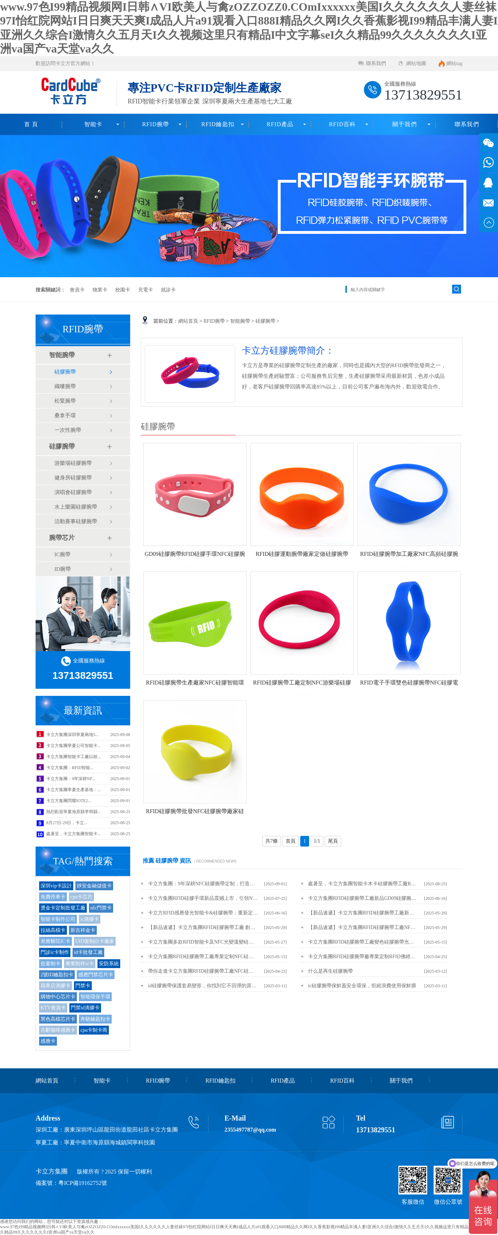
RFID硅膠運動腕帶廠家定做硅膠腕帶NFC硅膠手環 (302, 562)
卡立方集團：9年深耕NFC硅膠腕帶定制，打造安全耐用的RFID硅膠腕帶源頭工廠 (203, 883)
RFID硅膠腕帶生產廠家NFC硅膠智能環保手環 (195, 691)
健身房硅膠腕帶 (73, 477)
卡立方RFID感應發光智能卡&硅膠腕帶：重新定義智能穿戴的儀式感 (203, 912)
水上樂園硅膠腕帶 (75, 507)
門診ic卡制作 (55, 952)
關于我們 (404, 124)
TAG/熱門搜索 (83, 861)
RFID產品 (280, 124)
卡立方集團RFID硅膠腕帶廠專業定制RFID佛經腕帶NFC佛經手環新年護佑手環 (363, 956)
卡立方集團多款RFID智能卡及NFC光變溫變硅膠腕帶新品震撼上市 (203, 942)
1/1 (317, 841)
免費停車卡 (53, 897)
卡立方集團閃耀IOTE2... (68, 800)
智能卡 (93, 124)
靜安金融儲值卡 (94, 885)
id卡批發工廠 (88, 952)
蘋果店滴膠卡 (55, 985)
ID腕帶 (62, 569)
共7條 (271, 841)
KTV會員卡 (53, 1007)
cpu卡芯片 (81, 897)
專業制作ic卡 (79, 963)
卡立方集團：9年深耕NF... (70, 778)
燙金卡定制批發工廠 (63, 908)
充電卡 (145, 289)
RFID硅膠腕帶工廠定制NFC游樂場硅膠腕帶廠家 (302, 691)
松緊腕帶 (65, 401)
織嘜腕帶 (65, 386)
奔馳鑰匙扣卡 (95, 1019)
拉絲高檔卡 (53, 930)
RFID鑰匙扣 (217, 124)
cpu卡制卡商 (93, 1030)
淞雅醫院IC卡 (55, 941)
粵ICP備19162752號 (82, 1183)
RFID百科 (342, 124)
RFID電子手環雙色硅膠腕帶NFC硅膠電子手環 (409, 691)
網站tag (454, 63)
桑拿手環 (65, 415)
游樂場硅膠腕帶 (73, 463)
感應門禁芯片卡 (95, 974)
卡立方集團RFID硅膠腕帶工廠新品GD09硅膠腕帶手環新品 (363, 898)
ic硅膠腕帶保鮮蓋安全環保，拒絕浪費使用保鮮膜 (362, 985)
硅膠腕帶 (65, 372)
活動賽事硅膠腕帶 (75, 521)
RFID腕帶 (155, 124)
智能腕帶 (62, 355)
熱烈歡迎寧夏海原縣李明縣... (73, 811)
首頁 (291, 841)
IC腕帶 (62, 554)
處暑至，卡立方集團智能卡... (73, 833)
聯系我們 (376, 63)
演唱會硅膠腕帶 (73, 492)
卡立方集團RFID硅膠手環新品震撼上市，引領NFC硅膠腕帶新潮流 (203, 898)
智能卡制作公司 (58, 919)
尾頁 (333, 841)
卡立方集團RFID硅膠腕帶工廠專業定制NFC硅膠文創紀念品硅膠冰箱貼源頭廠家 (203, 956)
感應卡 (48, 1041)
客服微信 (413, 1202)
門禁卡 (82, 985)
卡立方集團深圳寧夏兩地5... (72, 734)
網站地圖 (416, 63)
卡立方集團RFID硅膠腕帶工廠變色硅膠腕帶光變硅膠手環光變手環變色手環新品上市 (363, 942)
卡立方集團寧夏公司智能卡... (73, 745)
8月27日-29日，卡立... (66, 822)
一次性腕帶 (67, 430)
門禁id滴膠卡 (85, 1007)
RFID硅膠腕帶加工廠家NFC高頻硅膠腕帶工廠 (409, 562)
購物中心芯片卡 (58, 996)
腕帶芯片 (62, 537)
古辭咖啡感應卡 (58, 1030)
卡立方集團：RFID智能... (69, 767)
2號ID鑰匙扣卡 (57, 974)
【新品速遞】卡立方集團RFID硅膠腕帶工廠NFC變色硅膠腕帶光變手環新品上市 (363, 927)
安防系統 (109, 963)
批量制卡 (50, 963)
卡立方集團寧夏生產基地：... (73, 789)
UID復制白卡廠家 (94, 941)
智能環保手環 (95, 996)
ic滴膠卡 (89, 919)
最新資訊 (83, 710)
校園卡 (122, 289)
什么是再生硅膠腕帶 (330, 971)
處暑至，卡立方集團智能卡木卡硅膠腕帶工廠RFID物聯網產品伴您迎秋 (363, 883)
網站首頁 (188, 321)
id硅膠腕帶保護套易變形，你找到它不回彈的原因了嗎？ (203, 985)
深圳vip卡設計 (56, 885)
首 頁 (31, 124)
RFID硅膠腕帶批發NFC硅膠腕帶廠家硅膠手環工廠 (195, 819)
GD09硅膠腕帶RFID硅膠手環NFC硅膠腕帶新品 (195, 562)
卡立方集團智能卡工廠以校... (73, 756)
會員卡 (77, 289)
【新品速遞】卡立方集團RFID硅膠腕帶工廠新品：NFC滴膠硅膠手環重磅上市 (363, 912)
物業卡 (99, 289)
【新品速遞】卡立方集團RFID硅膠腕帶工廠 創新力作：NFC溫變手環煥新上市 (203, 927)
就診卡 (168, 289)
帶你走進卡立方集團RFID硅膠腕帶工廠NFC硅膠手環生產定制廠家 (203, 971)
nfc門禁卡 (101, 908)
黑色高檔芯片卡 (58, 1019)
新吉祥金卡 (82, 930)
